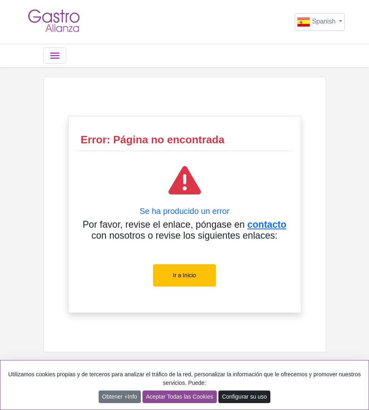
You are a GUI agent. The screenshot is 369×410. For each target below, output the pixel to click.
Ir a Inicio (184, 275)
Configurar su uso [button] (244, 396)
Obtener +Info (119, 396)
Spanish (317, 21)
